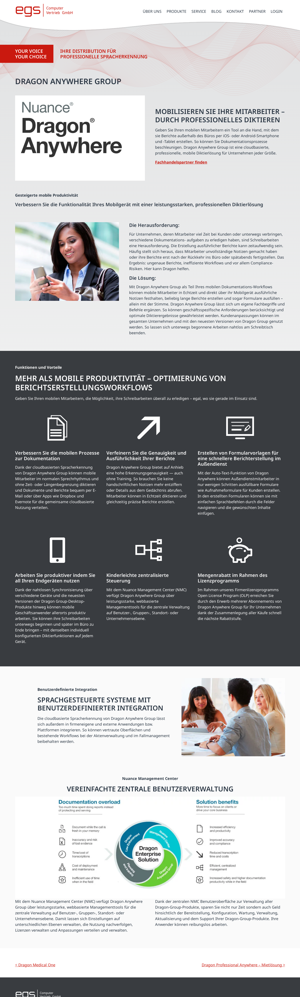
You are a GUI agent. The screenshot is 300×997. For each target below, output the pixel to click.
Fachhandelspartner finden (181, 162)
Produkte (176, 11)
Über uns (152, 11)
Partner (257, 11)
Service (198, 11)
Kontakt (235, 11)
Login (277, 11)
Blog (216, 11)
